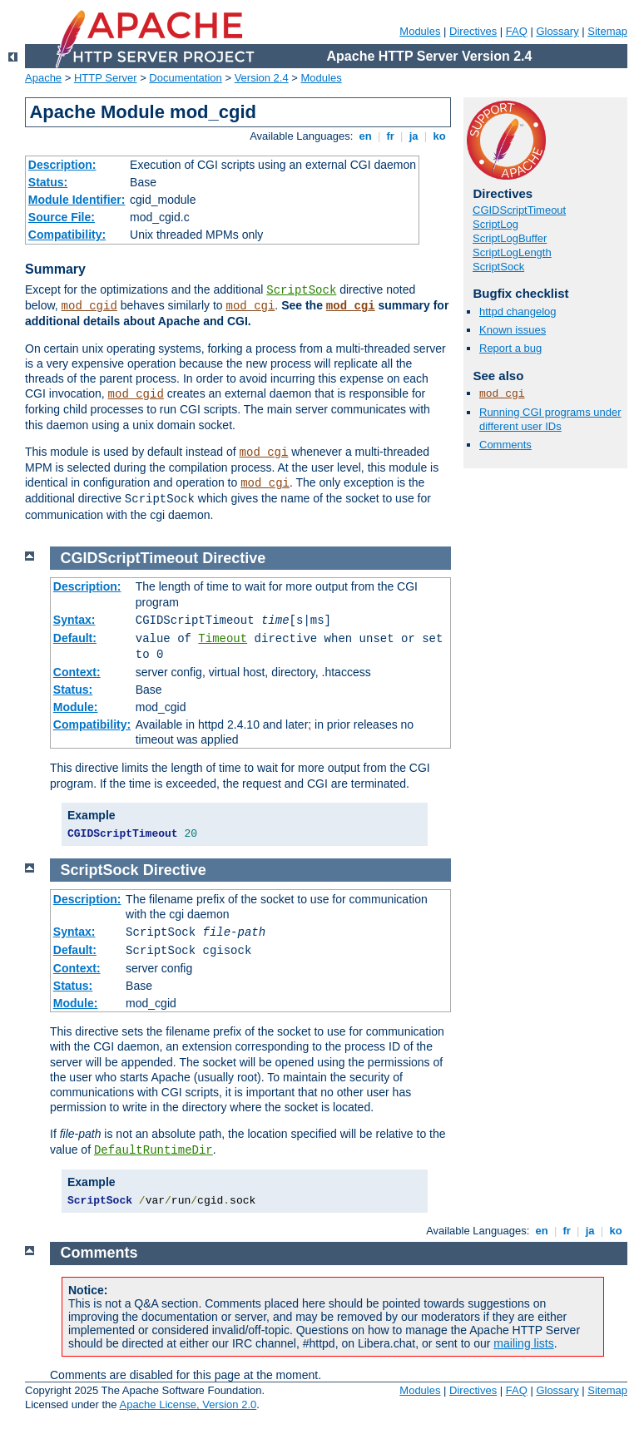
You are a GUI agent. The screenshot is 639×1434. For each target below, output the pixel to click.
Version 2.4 (262, 78)
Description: (62, 164)
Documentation (185, 78)
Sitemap (607, 31)
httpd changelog (518, 311)
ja (413, 136)
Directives (473, 31)
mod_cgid (89, 306)
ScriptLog (495, 224)
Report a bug (510, 348)
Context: (77, 672)
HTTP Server (105, 78)
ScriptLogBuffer (510, 238)
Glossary (557, 31)
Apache (43, 78)
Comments (505, 444)
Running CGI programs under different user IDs (550, 419)
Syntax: (74, 619)
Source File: (61, 217)
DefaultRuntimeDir (153, 1150)
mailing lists (523, 1343)
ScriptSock (301, 290)
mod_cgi (250, 306)
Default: (75, 638)
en (365, 136)
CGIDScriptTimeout (519, 210)
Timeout (222, 638)
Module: (75, 707)
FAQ (517, 31)
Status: (47, 182)
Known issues (512, 330)
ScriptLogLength (512, 252)
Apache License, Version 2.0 (187, 1404)
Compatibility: (67, 234)
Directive (233, 558)
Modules (419, 31)
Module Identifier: (77, 199)
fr (391, 136)
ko (439, 136)
